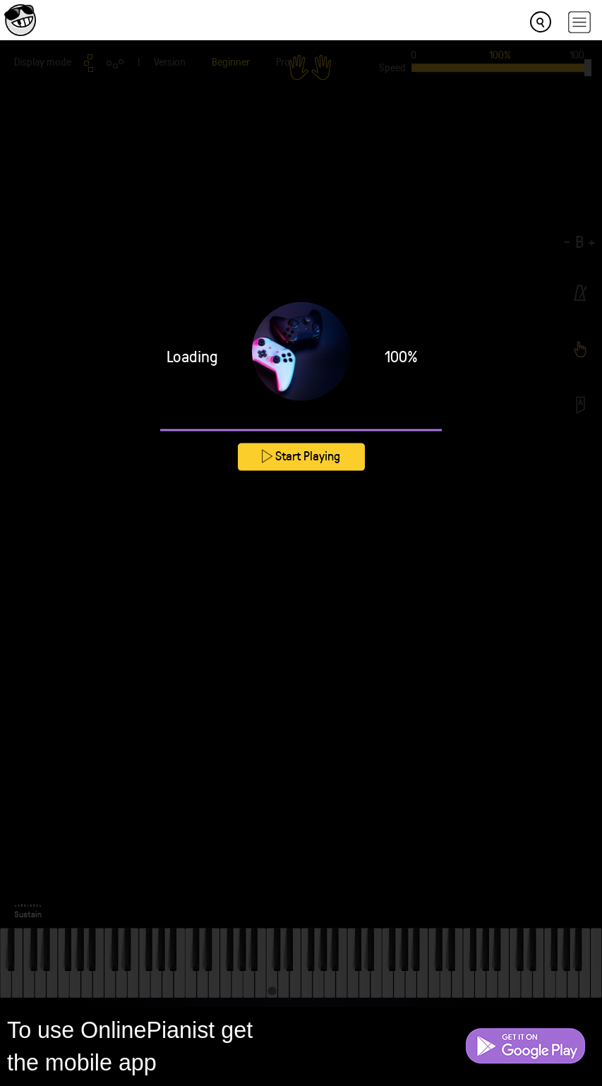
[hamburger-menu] (579, 22)
